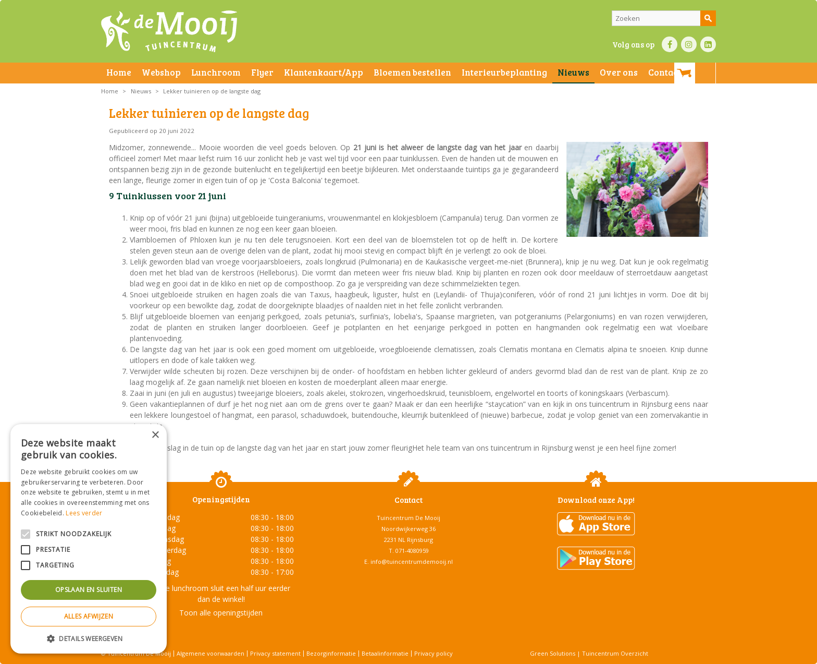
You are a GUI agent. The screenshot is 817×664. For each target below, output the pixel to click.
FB (669, 44)
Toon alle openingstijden (221, 613)
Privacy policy (433, 653)
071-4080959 (412, 550)
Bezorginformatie (331, 653)
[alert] (88, 539)
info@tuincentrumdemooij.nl (411, 561)
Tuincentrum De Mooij (408, 518)
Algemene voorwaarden (210, 653)
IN (689, 44)
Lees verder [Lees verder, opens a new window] (84, 513)
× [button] (155, 435)
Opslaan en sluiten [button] (88, 589)
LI (708, 44)
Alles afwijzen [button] (89, 616)
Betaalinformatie (385, 653)
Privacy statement (275, 653)
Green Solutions (552, 653)
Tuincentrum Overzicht (615, 653)
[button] (88, 638)
